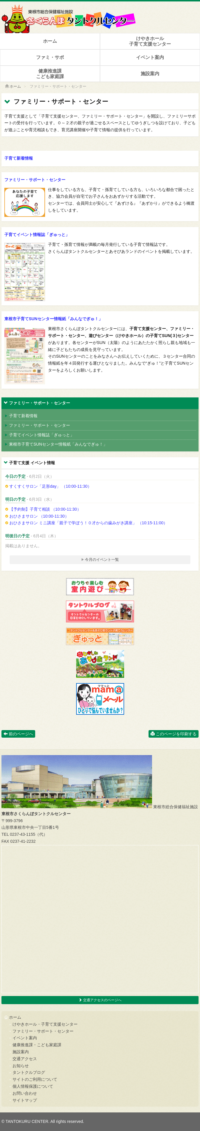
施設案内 (150, 73)
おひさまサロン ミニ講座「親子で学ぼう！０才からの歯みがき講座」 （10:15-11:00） (86, 523)
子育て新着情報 (18, 158)
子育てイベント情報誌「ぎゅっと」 (36, 234)
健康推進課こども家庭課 (50, 74)
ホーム (50, 41)
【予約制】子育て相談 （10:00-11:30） (43, 509)
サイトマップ (24, 1100)
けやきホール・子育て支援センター (45, 1024)
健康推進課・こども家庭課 (36, 1044)
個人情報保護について (32, 1086)
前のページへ (18, 734)
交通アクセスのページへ (99, 1000)
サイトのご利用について (34, 1079)
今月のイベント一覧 (100, 559)
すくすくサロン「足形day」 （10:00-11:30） (48, 486)
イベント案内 (150, 57)
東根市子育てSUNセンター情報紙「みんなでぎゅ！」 (53, 318)
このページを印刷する (174, 734)
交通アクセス (24, 1058)
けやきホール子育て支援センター (150, 41)
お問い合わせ (24, 1093)
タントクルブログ (28, 1072)
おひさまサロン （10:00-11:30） (37, 516)
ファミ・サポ (50, 57)
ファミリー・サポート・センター (34, 179)
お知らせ (20, 1065)
